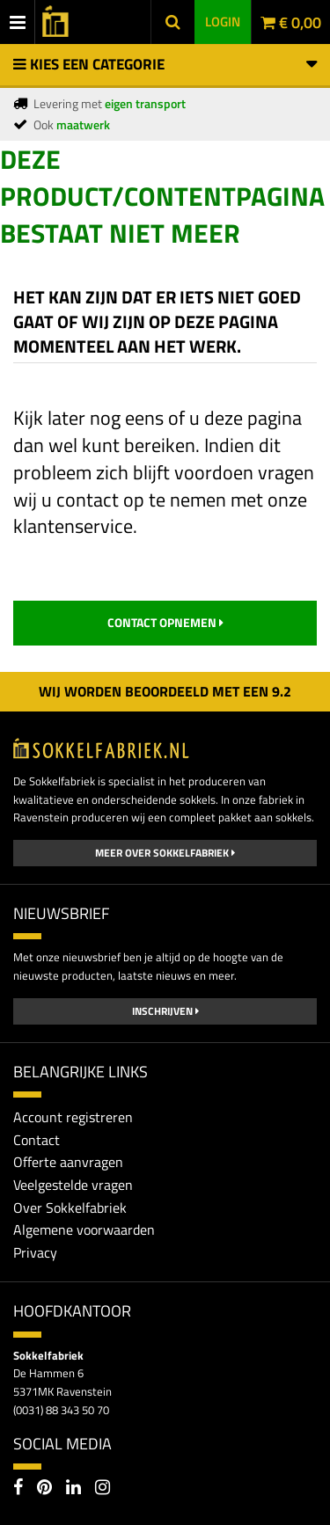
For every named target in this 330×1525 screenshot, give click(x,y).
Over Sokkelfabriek (70, 1207)
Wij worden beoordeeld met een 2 (165, 691)
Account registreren (73, 1116)
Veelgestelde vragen (73, 1184)
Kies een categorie (165, 64)
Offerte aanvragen (68, 1161)
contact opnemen (165, 622)
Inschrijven (165, 1011)
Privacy (35, 1252)
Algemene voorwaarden (84, 1229)
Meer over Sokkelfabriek (165, 852)
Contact (36, 1139)
